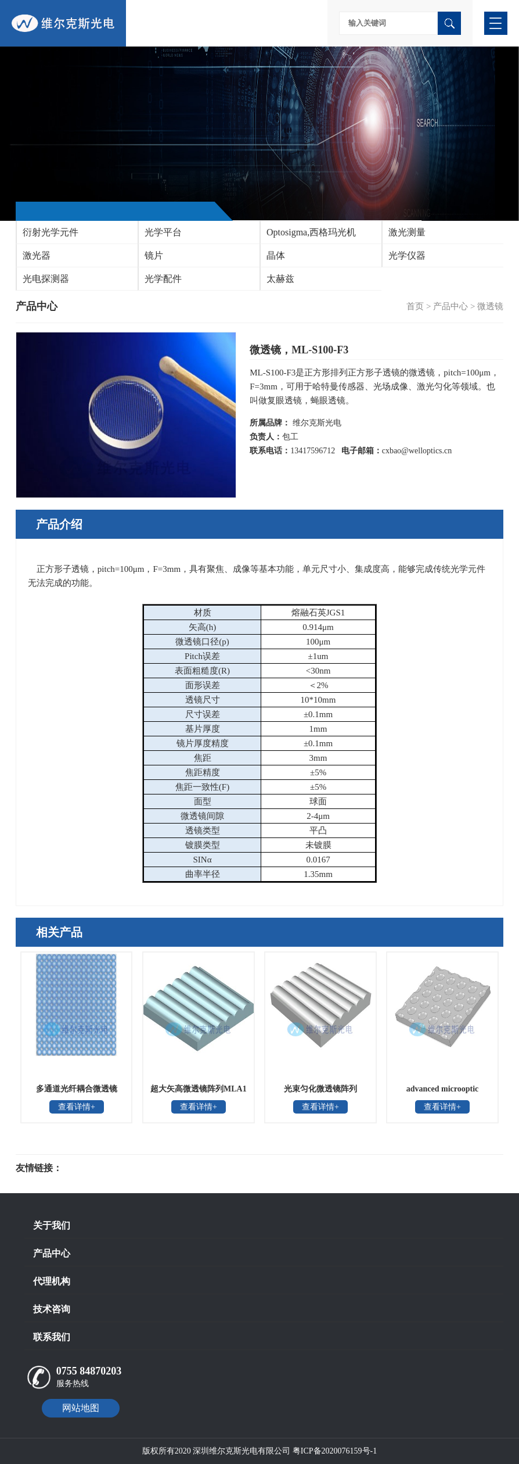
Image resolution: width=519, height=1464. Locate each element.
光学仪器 (407, 255)
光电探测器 (46, 279)
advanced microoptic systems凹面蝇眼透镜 (442, 1092)
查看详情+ (76, 1107)
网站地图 (80, 1408)
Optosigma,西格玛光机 (311, 232)
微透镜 (490, 306)
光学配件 (163, 279)
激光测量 (407, 232)
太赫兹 (280, 279)
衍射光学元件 (50, 232)
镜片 (154, 255)
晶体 (275, 255)
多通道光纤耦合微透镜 (76, 1088)
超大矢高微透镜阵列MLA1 (198, 1088)
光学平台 (163, 232)
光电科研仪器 (97, 1168)
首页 (415, 306)
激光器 (37, 255)
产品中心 (450, 306)
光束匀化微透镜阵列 (320, 1088)
